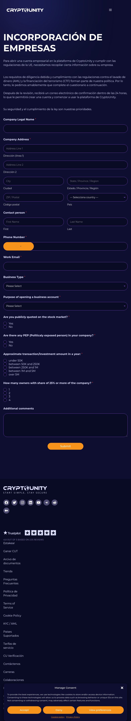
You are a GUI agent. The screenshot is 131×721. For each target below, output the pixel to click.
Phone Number (15, 237)
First (6, 229)
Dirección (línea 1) (13, 155)
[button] (122, 687)
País (69, 204)
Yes (11, 323)
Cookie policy (57, 717)
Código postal (11, 204)
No (11, 326)
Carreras (8, 672)
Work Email (12, 257)
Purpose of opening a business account (31, 297)
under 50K (16, 360)
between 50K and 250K (24, 364)
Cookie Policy (12, 615)
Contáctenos (11, 663)
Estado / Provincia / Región (83, 188)
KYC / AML (10, 623)
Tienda (7, 571)
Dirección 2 (9, 172)
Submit (65, 446)
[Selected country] (18, 246)
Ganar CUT (10, 551)
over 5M (14, 374)
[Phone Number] (65, 246)
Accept (24, 710)
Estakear (9, 543)
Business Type (14, 277)
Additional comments (18, 408)
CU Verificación (13, 655)
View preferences (100, 710)
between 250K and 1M (23, 367)
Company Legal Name (19, 119)
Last (69, 229)
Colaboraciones (13, 680)
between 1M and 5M (22, 371)
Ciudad (7, 188)
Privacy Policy (73, 717)
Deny (59, 710)
